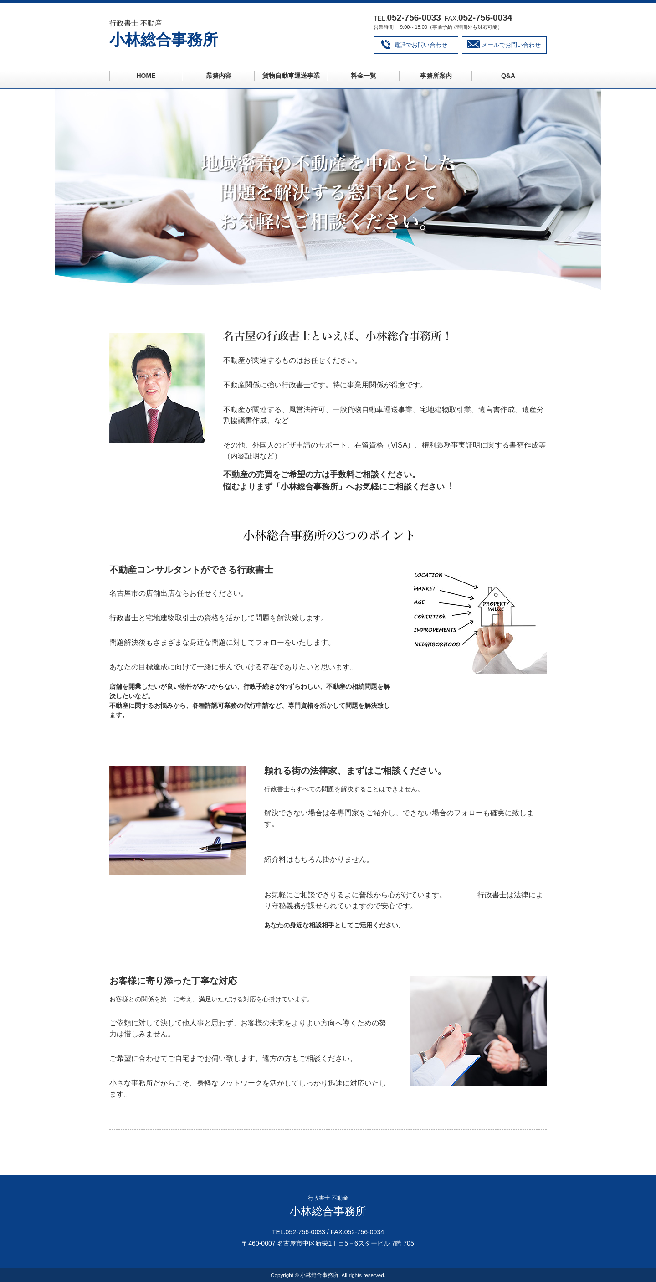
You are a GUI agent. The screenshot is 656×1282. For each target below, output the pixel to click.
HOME (146, 75)
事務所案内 (436, 75)
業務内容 (218, 75)
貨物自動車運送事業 (291, 75)
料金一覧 (363, 75)
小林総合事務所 (163, 39)
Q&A (508, 75)
